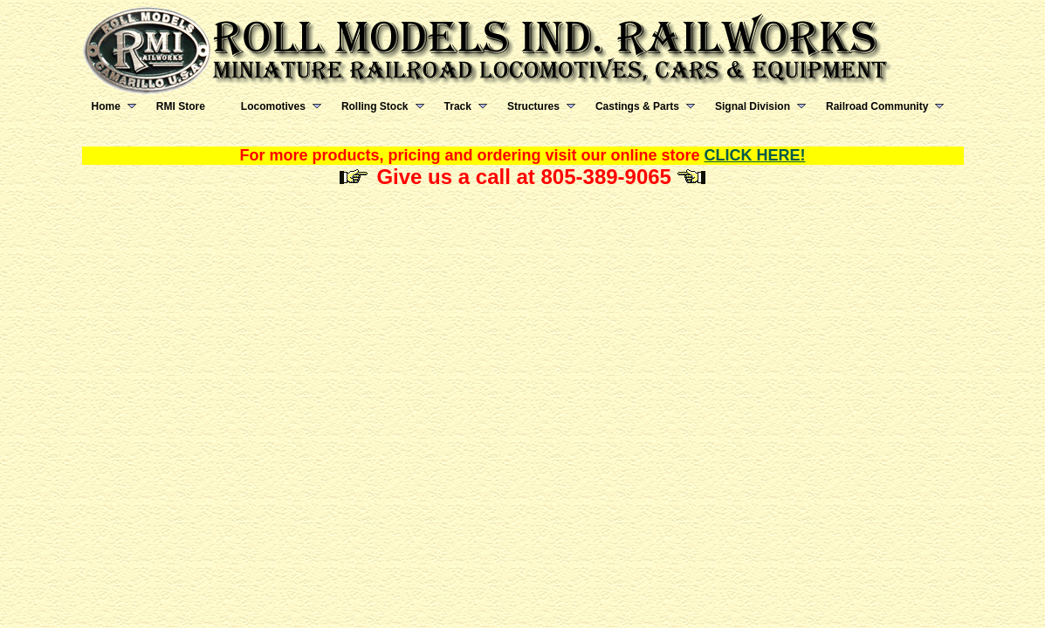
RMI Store (180, 106)
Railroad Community (877, 106)
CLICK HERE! (755, 155)
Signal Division (752, 106)
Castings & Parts (637, 106)
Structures (533, 106)
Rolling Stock (375, 106)
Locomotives (273, 106)
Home (106, 106)
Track (457, 106)
